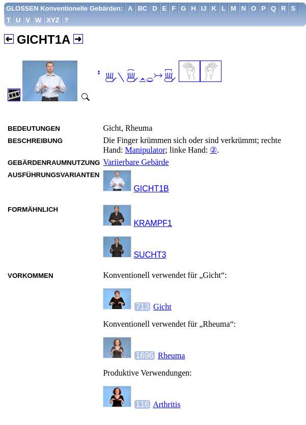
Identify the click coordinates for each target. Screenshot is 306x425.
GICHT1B (151, 188)
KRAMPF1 (152, 223)
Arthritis (166, 404)
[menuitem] (64, 8)
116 (142, 404)
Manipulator (145, 150)
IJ (204, 8)
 (135, 76)
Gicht (162, 306)
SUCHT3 (149, 254)
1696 (144, 355)
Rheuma (171, 355)
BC (142, 8)
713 (142, 306)
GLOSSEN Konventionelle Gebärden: (64, 8)
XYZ (52, 20)
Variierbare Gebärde (136, 162)
